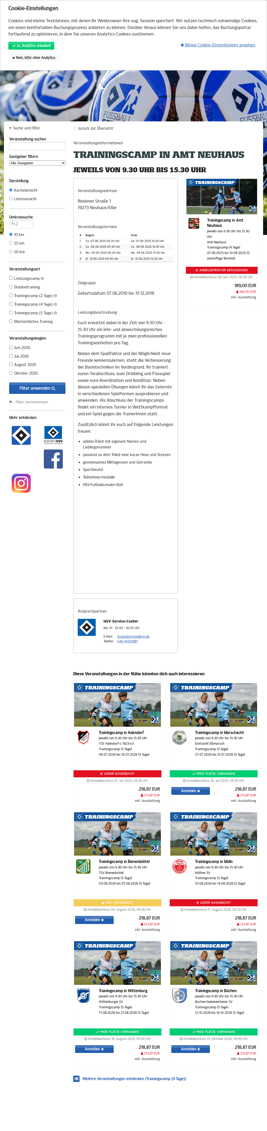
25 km (17, 243)
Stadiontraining (24, 287)
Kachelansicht (23, 190)
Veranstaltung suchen (37, 140)
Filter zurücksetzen (32, 402)
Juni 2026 (19, 348)
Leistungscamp (26, 278)
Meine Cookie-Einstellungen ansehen (217, 45)
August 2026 (22, 365)
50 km (17, 252)
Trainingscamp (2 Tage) (33, 296)
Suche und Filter (26, 128)
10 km (16, 235)
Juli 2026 (19, 356)
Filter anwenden (37, 388)
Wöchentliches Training (31, 321)
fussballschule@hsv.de (133, 636)
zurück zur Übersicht (95, 128)
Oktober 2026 (23, 373)
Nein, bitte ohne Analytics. (34, 58)
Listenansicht (23, 199)
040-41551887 (127, 641)
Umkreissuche (21, 218)
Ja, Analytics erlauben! (31, 46)
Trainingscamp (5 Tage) (33, 313)
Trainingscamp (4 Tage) (33, 304)
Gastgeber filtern (37, 160)
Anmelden (190, 791)
